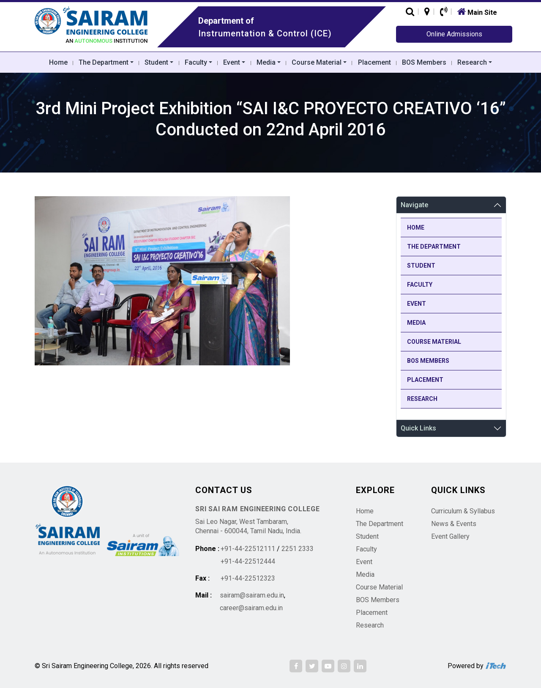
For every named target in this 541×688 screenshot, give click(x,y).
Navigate (414, 205)
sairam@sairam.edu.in (252, 595)
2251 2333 (297, 549)
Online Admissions (454, 34)
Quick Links (418, 428)
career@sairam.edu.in (251, 608)
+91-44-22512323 (248, 578)
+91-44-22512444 (248, 561)
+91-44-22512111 (248, 549)
